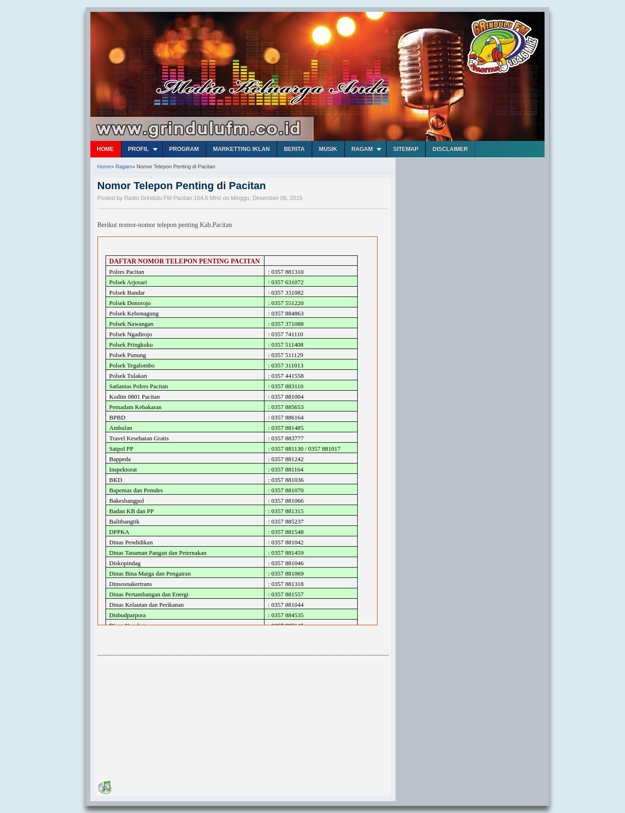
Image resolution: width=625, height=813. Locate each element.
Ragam (362, 149)
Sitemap (405, 149)
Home (105, 149)
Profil (138, 149)
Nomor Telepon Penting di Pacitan (181, 186)
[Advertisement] (168, 719)
